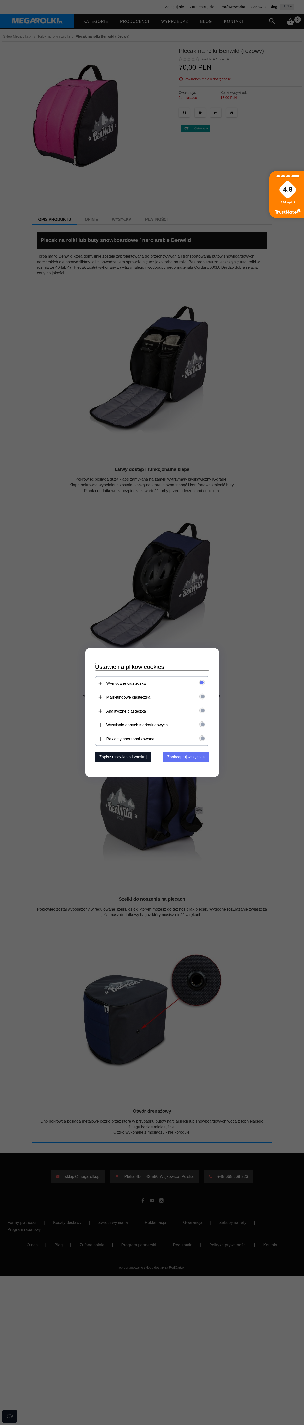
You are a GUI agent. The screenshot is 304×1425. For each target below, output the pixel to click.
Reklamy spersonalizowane (130, 739)
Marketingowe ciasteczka (128, 697)
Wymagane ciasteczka (126, 683)
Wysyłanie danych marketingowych (137, 725)
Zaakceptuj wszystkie (186, 757)
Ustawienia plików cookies (129, 666)
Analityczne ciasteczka (126, 711)
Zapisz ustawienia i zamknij (123, 757)
